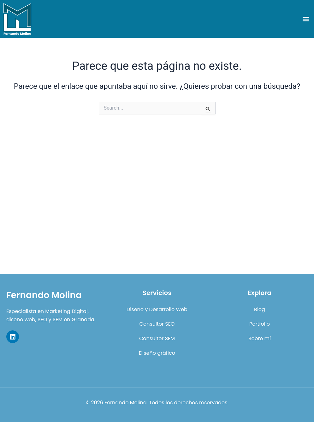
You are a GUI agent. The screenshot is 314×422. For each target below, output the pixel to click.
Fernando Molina (44, 295)
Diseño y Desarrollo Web (157, 309)
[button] (305, 19)
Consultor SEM (157, 338)
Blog (259, 309)
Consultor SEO (157, 324)
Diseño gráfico (157, 353)
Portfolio (259, 324)
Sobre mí (259, 338)
